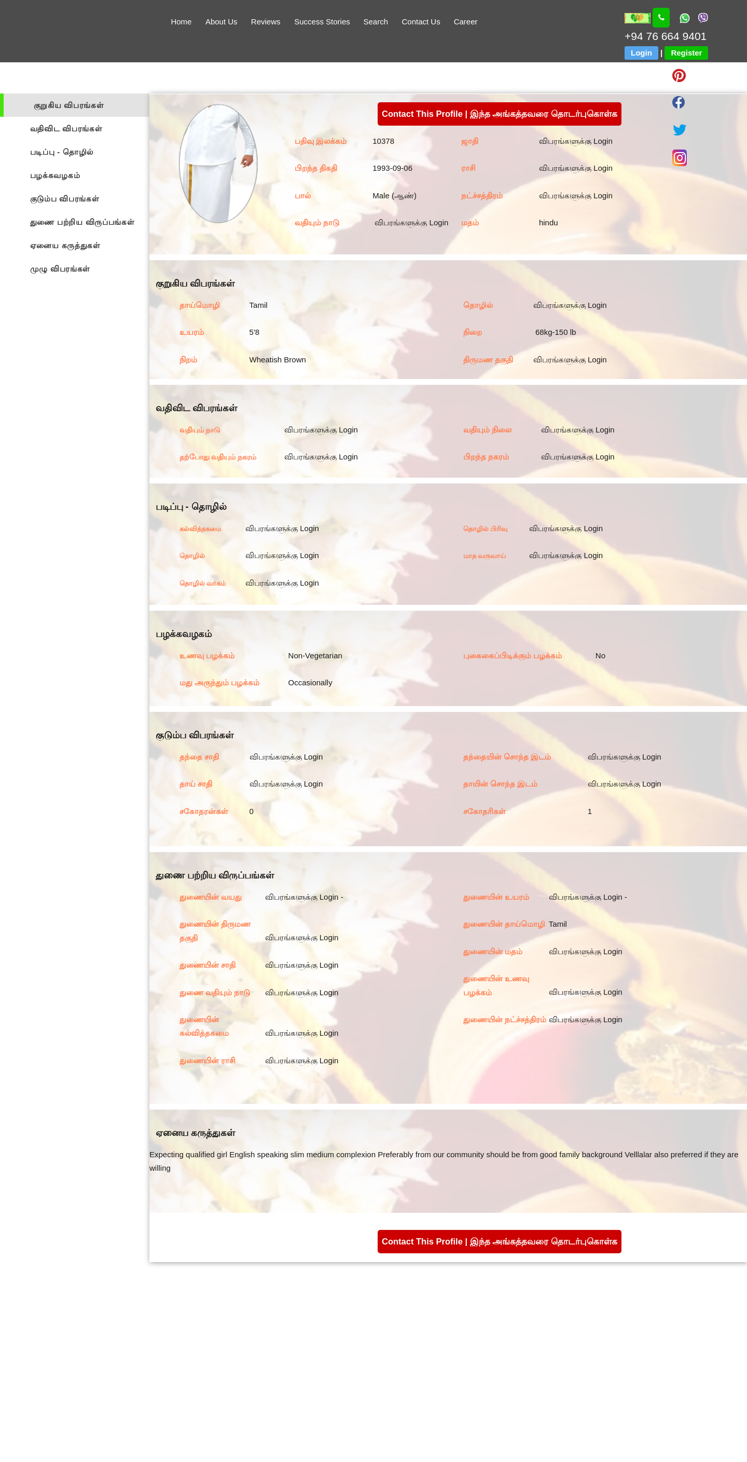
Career (466, 21)
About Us (221, 21)
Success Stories (322, 21)
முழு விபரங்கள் (60, 268)
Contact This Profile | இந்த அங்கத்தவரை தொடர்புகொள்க (499, 113)
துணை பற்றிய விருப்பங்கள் (82, 222)
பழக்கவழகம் (55, 175)
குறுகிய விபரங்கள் (69, 105)
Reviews (266, 21)
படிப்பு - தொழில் (61, 151)
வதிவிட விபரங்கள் (66, 128)
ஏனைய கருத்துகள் (65, 245)
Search (375, 21)
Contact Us (421, 21)
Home (181, 21)
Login (641, 52)
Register (686, 52)
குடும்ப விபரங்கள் (65, 198)
